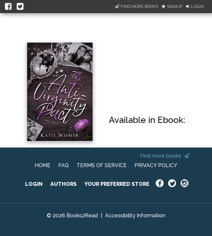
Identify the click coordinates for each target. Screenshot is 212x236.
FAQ (63, 165)
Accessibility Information (135, 215)
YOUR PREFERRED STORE (117, 184)
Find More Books (136, 6)
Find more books (164, 156)
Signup (172, 6)
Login (195, 6)
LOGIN (34, 184)
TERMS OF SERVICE (102, 165)
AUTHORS (63, 184)
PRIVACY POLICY (155, 165)
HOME (42, 165)
